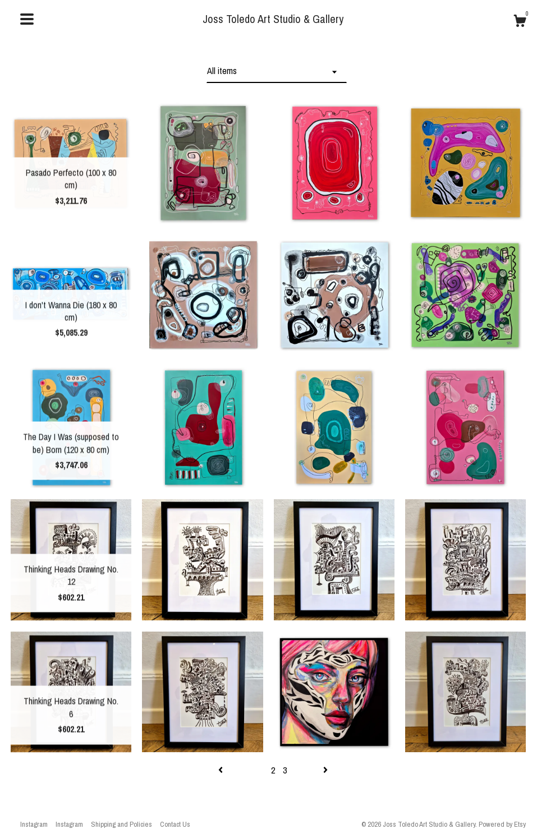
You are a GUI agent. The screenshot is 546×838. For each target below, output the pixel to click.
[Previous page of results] (222, 770)
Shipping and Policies (121, 824)
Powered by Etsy (502, 824)
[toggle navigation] (27, 19)
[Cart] (519, 22)
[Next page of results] (325, 770)
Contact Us (175, 824)
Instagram (34, 824)
